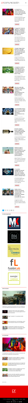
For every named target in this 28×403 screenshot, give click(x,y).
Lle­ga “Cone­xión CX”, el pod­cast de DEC (15, 316)
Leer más (17, 24)
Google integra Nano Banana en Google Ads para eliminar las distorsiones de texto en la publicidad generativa (20, 51)
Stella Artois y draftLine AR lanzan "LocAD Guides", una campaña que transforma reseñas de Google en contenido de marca (20, 193)
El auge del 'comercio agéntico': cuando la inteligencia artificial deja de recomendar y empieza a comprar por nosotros (20, 31)
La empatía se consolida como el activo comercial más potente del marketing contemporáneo (20, 12)
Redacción (8, 401)
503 (11, 210)
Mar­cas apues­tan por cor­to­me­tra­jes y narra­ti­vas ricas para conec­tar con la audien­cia (16, 322)
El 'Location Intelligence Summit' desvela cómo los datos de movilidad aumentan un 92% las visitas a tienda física (20, 172)
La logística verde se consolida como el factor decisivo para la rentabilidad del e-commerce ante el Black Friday (20, 70)
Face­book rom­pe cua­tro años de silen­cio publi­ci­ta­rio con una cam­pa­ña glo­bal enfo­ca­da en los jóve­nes (17, 311)
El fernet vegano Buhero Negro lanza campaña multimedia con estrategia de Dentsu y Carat (20, 131)
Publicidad (14, 401)
